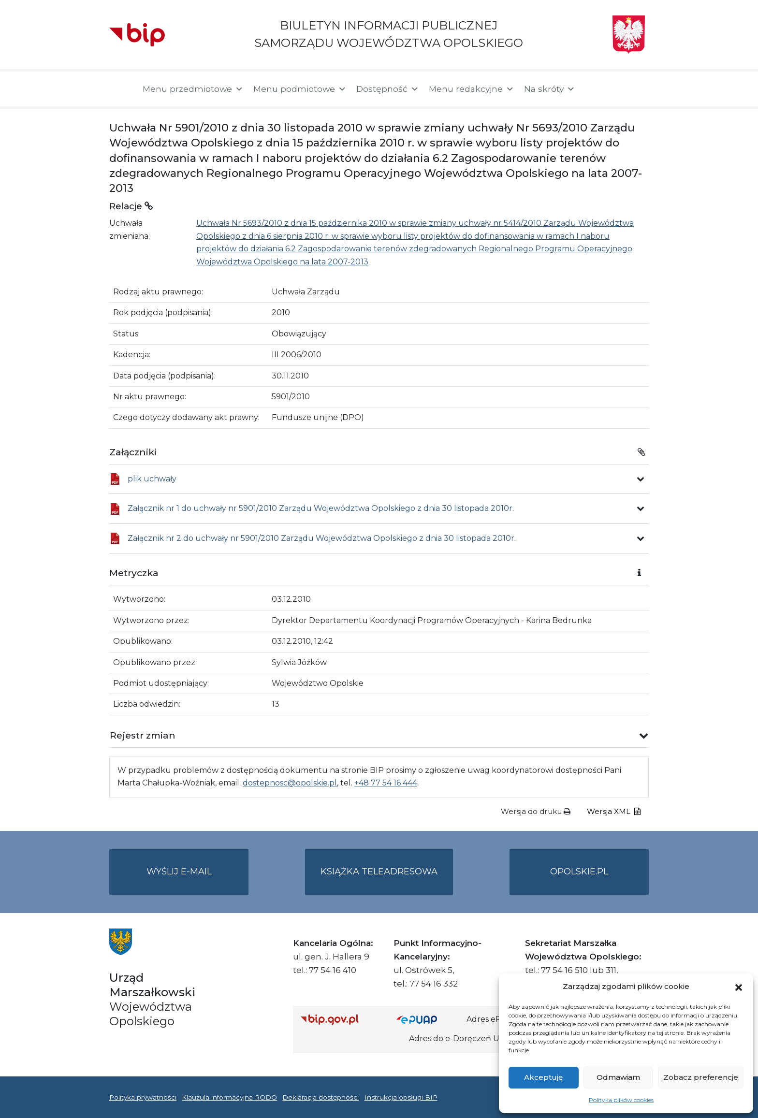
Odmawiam (618, 1077)
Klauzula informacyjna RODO (229, 1097)
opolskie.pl (579, 871)
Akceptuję (543, 1077)
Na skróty (549, 89)
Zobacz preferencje (700, 1077)
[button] (738, 986)
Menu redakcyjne (471, 89)
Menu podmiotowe (300, 89)
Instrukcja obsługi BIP (400, 1097)
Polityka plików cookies (621, 1099)
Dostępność (387, 89)
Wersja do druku (535, 811)
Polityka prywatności (142, 1097)
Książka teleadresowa (379, 871)
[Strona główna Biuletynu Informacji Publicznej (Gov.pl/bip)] (341, 1019)
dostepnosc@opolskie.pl (290, 782)
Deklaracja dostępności (320, 1097)
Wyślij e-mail (197, 879)
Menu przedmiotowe (193, 89)
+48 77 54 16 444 (385, 782)
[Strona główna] (121, 89)
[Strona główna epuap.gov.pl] (428, 1019)
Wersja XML (614, 811)
